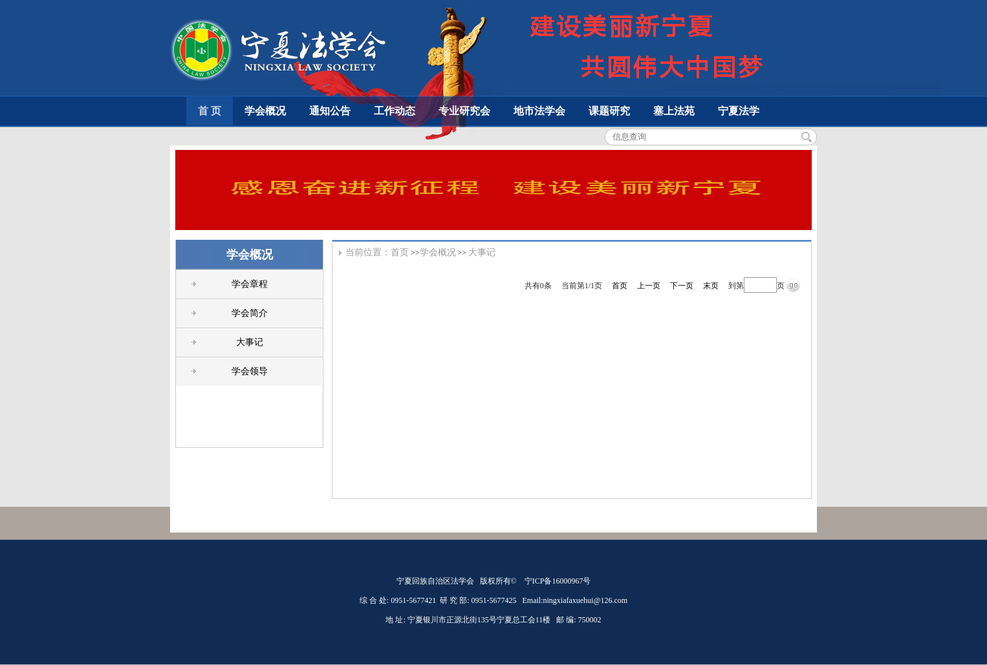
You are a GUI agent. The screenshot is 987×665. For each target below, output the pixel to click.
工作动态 (394, 110)
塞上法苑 (674, 110)
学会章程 (250, 284)
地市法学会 (539, 110)
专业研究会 (464, 110)
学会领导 (250, 371)
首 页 (209, 110)
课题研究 (609, 110)
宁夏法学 (738, 110)
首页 (400, 252)
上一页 (648, 285)
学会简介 (250, 313)
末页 (711, 285)
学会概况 (265, 110)
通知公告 (330, 110)
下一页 (681, 285)
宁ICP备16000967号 (558, 581)
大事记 (249, 342)
